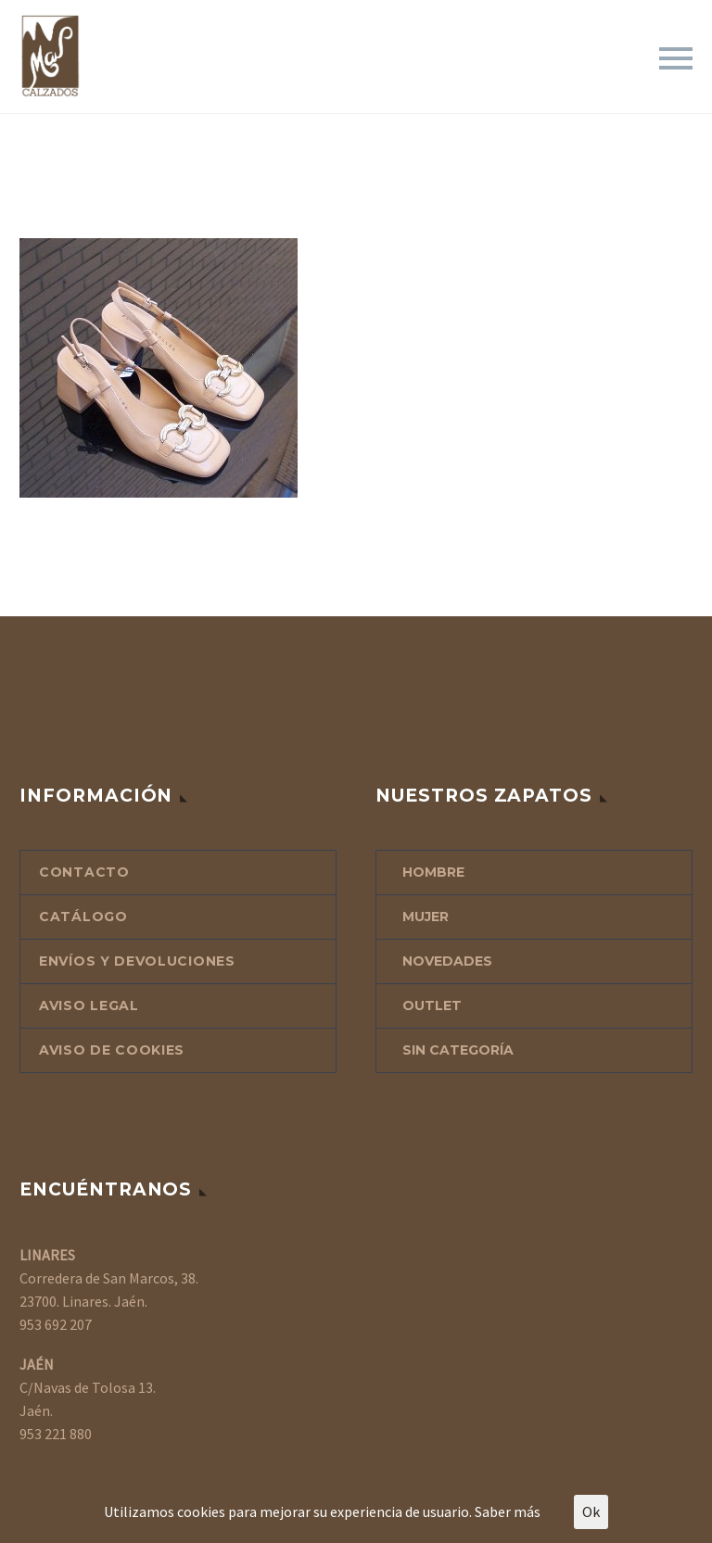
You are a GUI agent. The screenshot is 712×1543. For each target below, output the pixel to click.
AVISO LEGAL (89, 1005)
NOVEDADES (447, 961)
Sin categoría (458, 1050)
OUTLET (432, 1005)
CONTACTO (84, 872)
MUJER (425, 916)
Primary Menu (676, 58)
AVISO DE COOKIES (111, 1050)
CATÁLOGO (83, 916)
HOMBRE (433, 872)
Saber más (507, 1511)
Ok (591, 1511)
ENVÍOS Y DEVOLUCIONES (137, 961)
